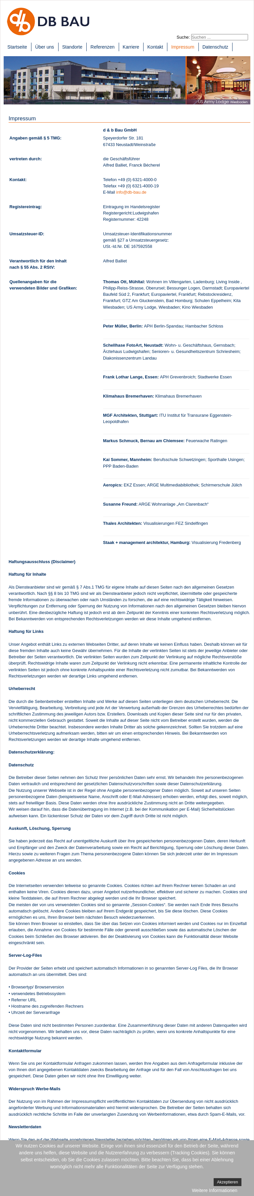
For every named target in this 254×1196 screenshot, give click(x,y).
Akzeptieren (227, 1182)
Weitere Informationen (214, 1190)
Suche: (183, 37)
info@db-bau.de (131, 192)
